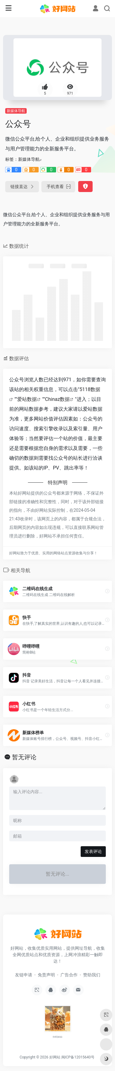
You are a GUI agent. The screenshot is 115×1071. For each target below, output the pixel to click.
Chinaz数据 (57, 399)
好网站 (54, 1057)
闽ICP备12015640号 (78, 1057)
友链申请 (23, 974)
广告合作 (69, 974)
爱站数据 (27, 399)
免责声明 (46, 974)
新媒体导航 (16, 111)
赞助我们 (91, 974)
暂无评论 (24, 757)
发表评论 (93, 851)
